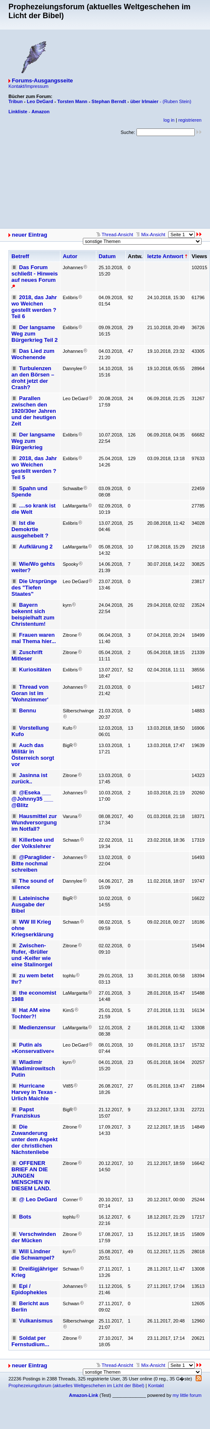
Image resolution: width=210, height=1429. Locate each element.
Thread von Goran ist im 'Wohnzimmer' (30, 693)
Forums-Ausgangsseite (42, 80)
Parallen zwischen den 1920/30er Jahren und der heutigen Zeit (33, 411)
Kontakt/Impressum (28, 86)
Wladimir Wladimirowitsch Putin (33, 1068)
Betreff (20, 256)
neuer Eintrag (29, 235)
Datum (106, 256)
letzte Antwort (165, 256)
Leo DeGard (40, 101)
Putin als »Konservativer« (32, 1048)
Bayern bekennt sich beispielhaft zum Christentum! (33, 614)
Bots (25, 1217)
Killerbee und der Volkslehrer (32, 843)
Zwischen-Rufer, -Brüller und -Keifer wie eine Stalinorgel (31, 955)
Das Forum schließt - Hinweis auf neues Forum (34, 273)
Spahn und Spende (29, 491)
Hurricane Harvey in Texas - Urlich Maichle (33, 1092)
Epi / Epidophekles (29, 1289)
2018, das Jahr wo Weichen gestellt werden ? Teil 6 (34, 306)
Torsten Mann (72, 101)
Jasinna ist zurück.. (29, 778)
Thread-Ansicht (114, 234)
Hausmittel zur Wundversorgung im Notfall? (34, 822)
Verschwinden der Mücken (33, 1237)
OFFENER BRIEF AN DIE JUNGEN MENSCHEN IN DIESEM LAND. (31, 1176)
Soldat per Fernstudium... (30, 1341)
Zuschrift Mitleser (27, 655)
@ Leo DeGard (38, 1199)
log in (169, 120)
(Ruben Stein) (177, 101)
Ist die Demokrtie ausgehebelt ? (29, 529)
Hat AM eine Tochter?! (30, 1013)
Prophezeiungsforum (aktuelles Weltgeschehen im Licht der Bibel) (76, 1385)
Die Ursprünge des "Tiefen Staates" (34, 587)
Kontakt (156, 1385)
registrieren (190, 120)
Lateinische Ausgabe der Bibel (30, 904)
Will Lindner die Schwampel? (33, 1254)
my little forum (187, 1395)
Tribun (15, 101)
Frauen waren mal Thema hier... (33, 638)
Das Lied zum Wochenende (33, 354)
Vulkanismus (36, 1320)
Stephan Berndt (109, 101)
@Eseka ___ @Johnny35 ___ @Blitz (32, 798)
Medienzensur (37, 1027)
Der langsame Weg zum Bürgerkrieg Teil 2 (34, 333)
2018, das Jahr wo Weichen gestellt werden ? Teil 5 (34, 467)
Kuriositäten (35, 669)
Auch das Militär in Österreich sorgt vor (32, 754)
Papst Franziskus (25, 1112)
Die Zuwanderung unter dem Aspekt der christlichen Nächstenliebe (34, 1139)
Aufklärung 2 (35, 546)
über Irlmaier (144, 101)
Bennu (27, 710)
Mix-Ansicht (150, 234)
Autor (70, 256)
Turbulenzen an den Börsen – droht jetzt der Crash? (32, 377)
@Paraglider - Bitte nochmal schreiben (33, 863)
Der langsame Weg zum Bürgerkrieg (33, 440)
